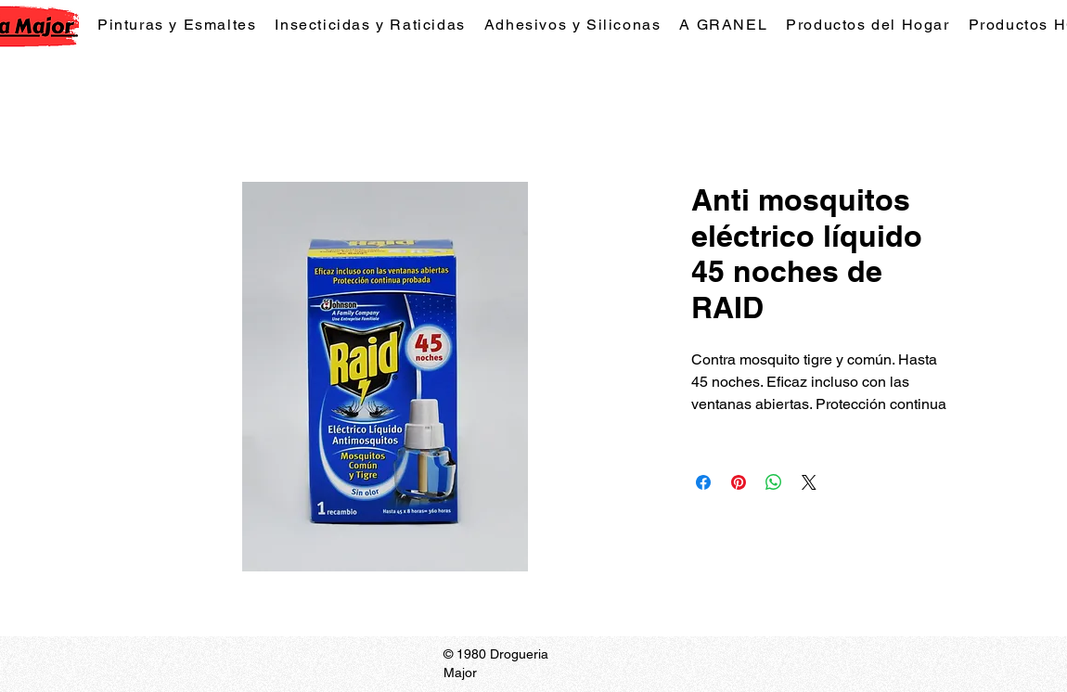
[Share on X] (809, 482)
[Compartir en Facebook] (703, 482)
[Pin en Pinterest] (738, 482)
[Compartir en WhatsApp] (774, 482)
